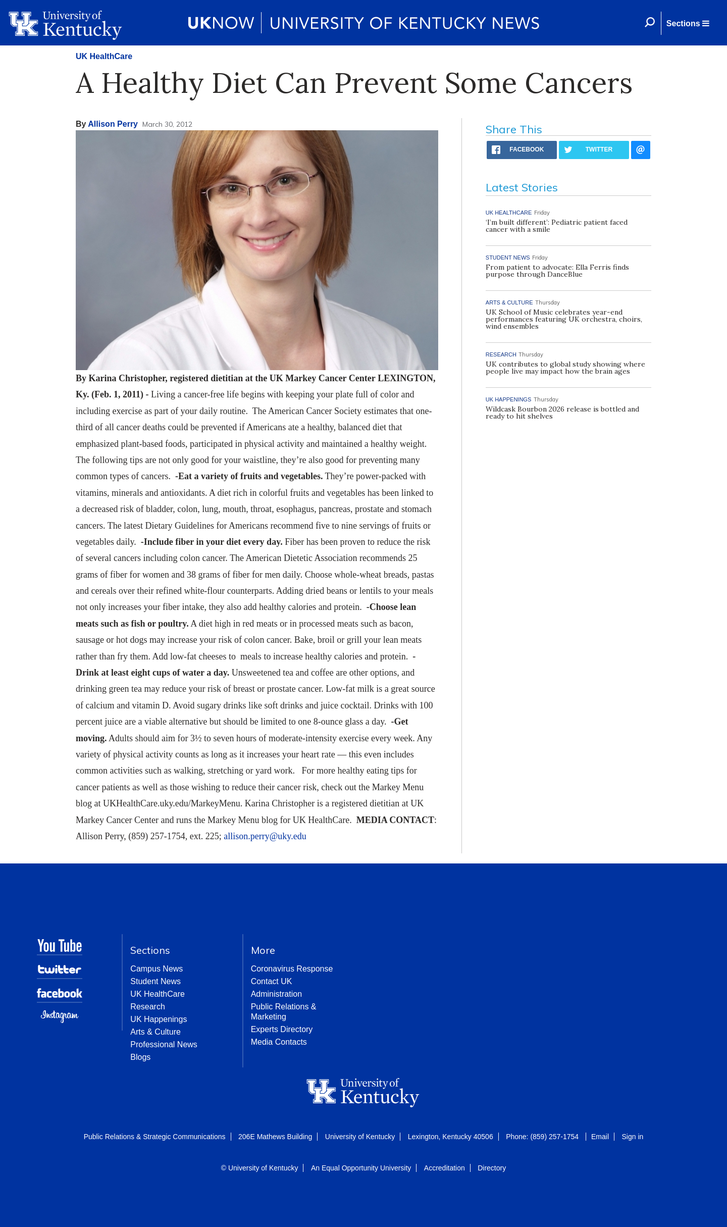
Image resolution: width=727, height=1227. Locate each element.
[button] (687, 23)
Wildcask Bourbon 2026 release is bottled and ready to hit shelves (562, 412)
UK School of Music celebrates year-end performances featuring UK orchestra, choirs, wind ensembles (564, 319)
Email (600, 1137)
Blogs (140, 1057)
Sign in (632, 1137)
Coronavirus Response (292, 968)
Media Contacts (279, 1042)
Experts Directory (282, 1029)
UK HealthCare (104, 56)
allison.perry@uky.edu (265, 836)
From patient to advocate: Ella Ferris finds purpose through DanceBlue (557, 271)
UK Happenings (158, 1019)
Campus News (156, 968)
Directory (492, 1168)
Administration (276, 994)
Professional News (163, 1044)
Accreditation (444, 1168)
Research (147, 1006)
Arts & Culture (155, 1032)
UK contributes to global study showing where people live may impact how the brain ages (565, 368)
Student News (155, 981)
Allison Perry (113, 124)
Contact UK (271, 981)
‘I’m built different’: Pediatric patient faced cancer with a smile (557, 226)
